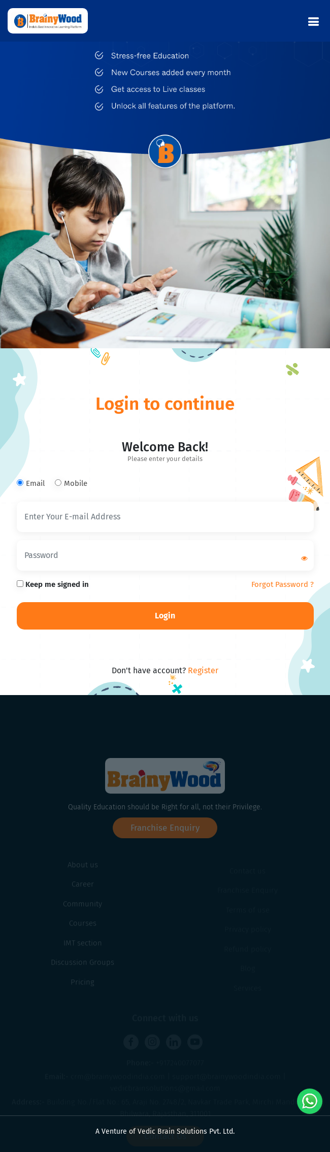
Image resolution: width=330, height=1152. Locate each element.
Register (203, 670)
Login (165, 615)
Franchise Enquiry (165, 843)
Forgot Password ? (282, 584)
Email (31, 483)
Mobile (71, 483)
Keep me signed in (53, 584)
